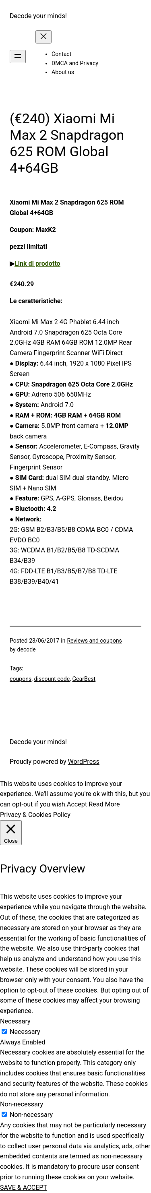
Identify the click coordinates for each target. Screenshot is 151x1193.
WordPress (83, 761)
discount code (52, 679)
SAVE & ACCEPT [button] (23, 1187)
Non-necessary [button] (21, 1104)
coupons (20, 679)
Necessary (25, 1032)
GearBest (84, 679)
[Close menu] (43, 36)
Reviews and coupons (94, 640)
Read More (104, 804)
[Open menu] (18, 56)
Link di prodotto (37, 263)
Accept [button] (77, 804)
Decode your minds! (38, 16)
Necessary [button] (15, 1021)
